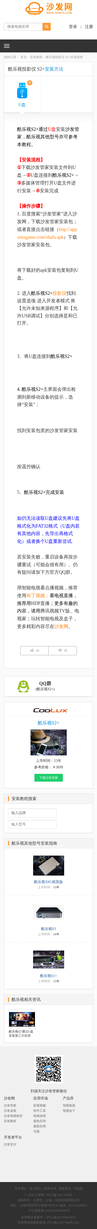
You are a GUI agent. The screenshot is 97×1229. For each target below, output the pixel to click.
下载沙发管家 (48, 778)
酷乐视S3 (48, 929)
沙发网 (39, 1195)
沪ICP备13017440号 (59, 1195)
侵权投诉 (65, 1188)
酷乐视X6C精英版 (48, 882)
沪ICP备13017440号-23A (63, 1222)
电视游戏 (39, 1116)
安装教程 (36, 57)
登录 (73, 26)
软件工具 (39, 1110)
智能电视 (69, 1105)
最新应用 (39, 1126)
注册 (89, 26)
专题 (36, 1131)
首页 (23, 57)
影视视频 (39, 1105)
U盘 (25, 93)
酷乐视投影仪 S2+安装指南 (64, 57)
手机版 (78, 1188)
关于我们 (20, 1188)
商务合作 (50, 1188)
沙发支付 (10, 1144)
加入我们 (35, 1188)
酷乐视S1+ (48, 976)
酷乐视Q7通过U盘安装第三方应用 (21, 1033)
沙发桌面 (10, 1110)
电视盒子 (69, 1110)
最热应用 (39, 1121)
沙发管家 (10, 1105)
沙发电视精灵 (13, 1116)
